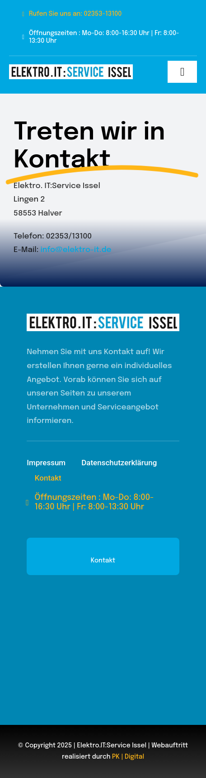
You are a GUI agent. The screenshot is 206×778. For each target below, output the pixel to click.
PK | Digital (128, 757)
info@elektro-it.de (75, 250)
